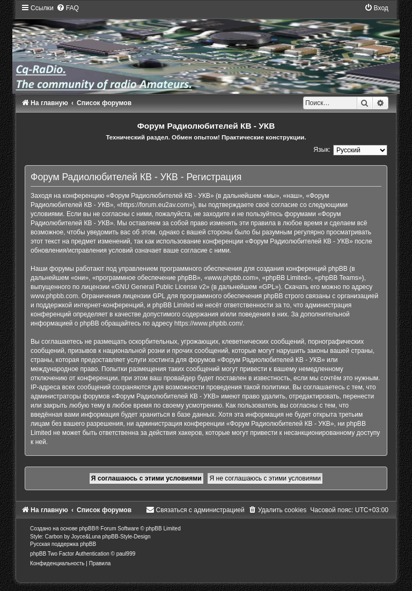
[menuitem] (67, 8)
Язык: (321, 149)
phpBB (87, 528)
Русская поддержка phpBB (63, 544)
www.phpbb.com (54, 296)
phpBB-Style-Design (126, 537)
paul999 (126, 554)
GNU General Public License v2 (160, 287)
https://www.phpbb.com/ (208, 323)
